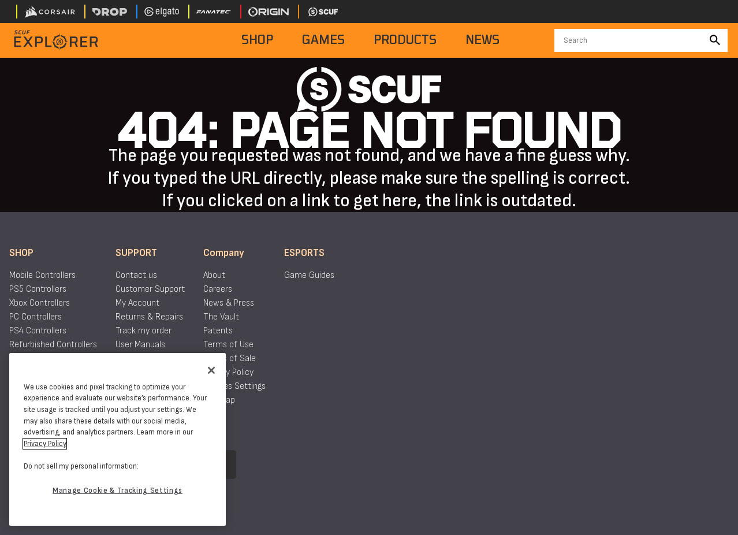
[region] (117, 439)
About (214, 275)
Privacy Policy (228, 372)
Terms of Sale (229, 358)
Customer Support (150, 289)
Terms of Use (228, 344)
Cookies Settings (234, 386)
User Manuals (140, 344)
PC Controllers (35, 316)
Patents (218, 330)
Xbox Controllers (39, 303)
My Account (137, 303)
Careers (217, 289)
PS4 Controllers (37, 330)
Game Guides (309, 275)
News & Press (228, 303)
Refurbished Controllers (53, 344)
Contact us (136, 275)
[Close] (211, 370)
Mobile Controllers (42, 275)
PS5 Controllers (37, 289)
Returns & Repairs (149, 316)
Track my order (143, 330)
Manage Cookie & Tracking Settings (117, 490)
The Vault (221, 316)
